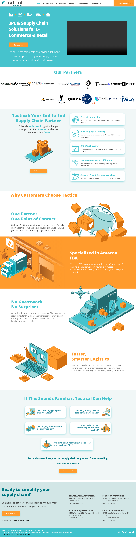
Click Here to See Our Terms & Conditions (16, 534)
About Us (72, 3)
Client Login (96, 3)
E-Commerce (48, 3)
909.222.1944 (113, 518)
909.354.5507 (77, 518)
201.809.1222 (80, 501)
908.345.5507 (77, 503)
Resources (83, 3)
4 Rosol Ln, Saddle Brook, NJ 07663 (82, 498)
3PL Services (61, 3)
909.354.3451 (111, 503)
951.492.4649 (113, 501)
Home (38, 3)
